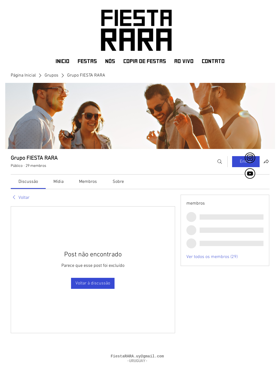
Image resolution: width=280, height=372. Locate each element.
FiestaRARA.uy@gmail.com (137, 356)
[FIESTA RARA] (250, 158)
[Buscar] (219, 161)
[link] (28, 181)
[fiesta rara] (250, 173)
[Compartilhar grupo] (266, 161)
